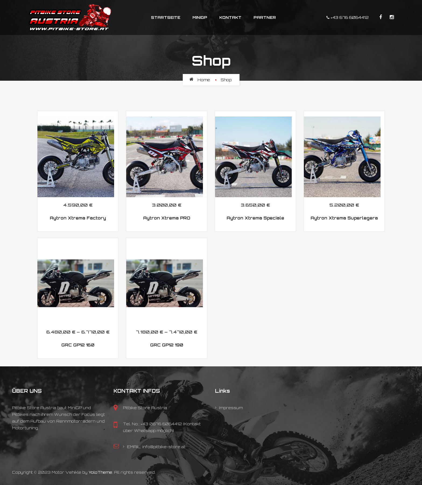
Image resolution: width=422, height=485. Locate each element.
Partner (265, 17)
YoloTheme (100, 472)
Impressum (231, 407)
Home (204, 79)
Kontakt (230, 17)
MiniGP (199, 17)
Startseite (165, 17)
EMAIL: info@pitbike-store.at (156, 446)
